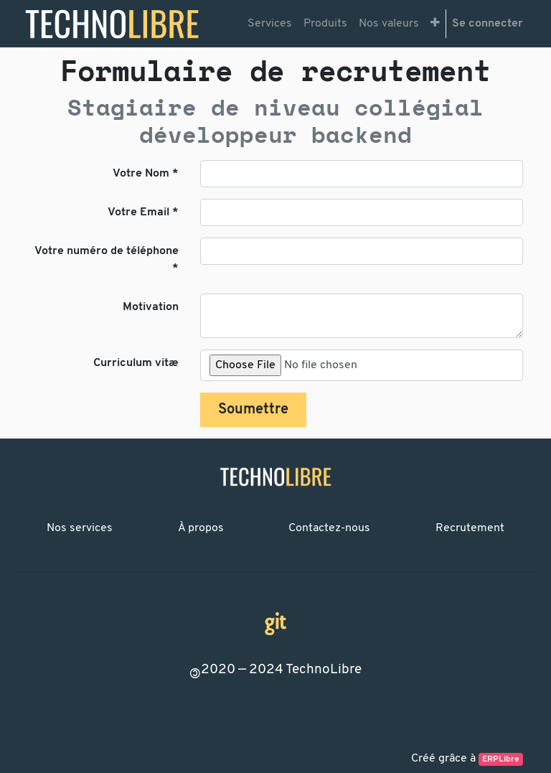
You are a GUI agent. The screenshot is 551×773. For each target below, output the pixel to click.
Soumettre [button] (253, 410)
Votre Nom (141, 173)
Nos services (80, 528)
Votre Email (138, 212)
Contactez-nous (329, 528)
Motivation (151, 307)
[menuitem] (270, 23)
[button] (435, 23)
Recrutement (469, 528)
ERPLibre (500, 759)
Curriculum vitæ (136, 363)
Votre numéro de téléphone (106, 251)
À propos (201, 528)
